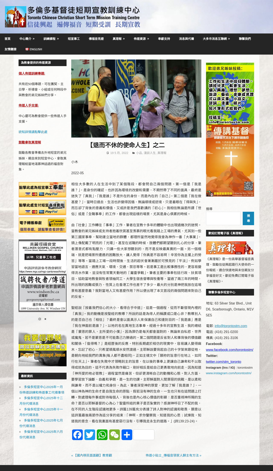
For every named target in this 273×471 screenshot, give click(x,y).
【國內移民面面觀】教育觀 (92, 455)
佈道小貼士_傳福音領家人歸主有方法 (172, 455)
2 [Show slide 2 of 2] (45, 319)
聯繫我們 (245, 39)
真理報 (117, 39)
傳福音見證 (96, 39)
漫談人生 (150, 153)
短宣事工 (74, 39)
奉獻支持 (164, 39)
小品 (139, 153)
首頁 (7, 39)
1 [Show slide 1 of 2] (39, 319)
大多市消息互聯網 (215, 39)
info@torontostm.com (231, 326)
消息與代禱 (186, 39)
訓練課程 (49, 39)
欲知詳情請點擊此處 (33, 132)
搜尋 (209, 209)
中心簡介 (25, 39)
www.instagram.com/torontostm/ (228, 373)
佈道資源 (140, 39)
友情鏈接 (10, 49)
